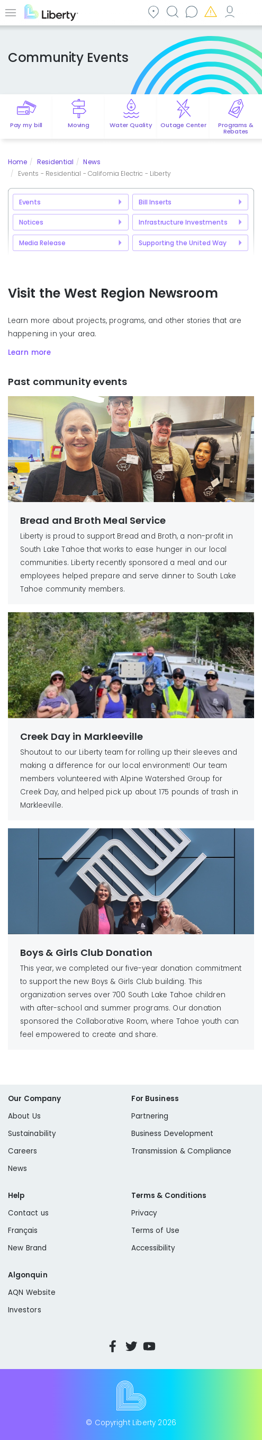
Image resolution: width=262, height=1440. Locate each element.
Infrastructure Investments (183, 222)
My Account (229, 11)
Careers (22, 1151)
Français (23, 1231)
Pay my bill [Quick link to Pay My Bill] (26, 125)
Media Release (42, 242)
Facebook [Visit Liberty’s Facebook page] (113, 1346)
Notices (31, 222)
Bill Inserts (155, 202)
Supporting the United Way (182, 242)
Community (152, 11)
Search (172, 11)
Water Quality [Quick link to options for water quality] (131, 125)
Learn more (29, 352)
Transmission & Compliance (181, 1151)
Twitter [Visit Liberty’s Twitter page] (131, 1346)
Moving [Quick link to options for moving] (78, 125)
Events (30, 202)
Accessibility (153, 1248)
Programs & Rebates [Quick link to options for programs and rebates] (235, 128)
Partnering (150, 1116)
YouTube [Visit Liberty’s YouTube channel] (149, 1346)
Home (17, 161)
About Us (24, 1116)
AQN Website (32, 1292)
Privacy (144, 1213)
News (91, 161)
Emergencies (210, 11)
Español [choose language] (248, 11)
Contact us (191, 11)
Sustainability (32, 1134)
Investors (24, 1310)
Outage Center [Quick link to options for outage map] (183, 125)
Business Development (172, 1134)
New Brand (27, 1248)
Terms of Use (155, 1231)
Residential (55, 161)
